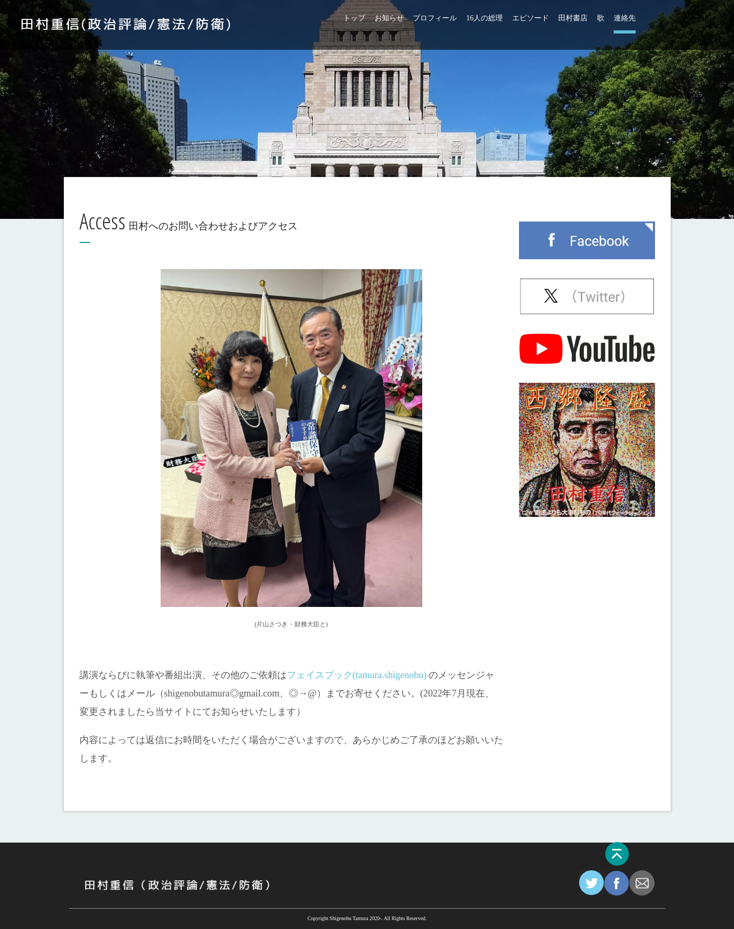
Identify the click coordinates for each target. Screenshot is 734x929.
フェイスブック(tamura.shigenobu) (357, 675)
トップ (354, 18)
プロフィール (435, 18)
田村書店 (573, 18)
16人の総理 (484, 18)
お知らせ (389, 18)
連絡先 (625, 18)
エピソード (530, 18)
